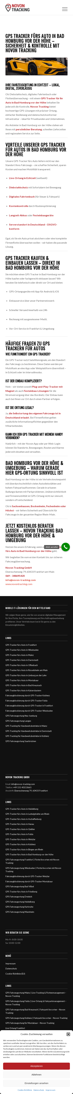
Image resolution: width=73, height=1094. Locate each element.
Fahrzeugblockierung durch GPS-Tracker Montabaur (29, 881)
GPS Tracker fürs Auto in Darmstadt (21, 660)
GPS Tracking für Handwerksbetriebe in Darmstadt (28, 731)
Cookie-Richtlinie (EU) (15, 973)
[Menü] (63, 7)
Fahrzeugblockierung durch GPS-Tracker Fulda (26, 700)
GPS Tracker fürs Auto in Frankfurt (21, 645)
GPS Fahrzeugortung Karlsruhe (19, 907)
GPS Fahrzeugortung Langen (18, 721)
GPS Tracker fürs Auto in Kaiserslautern (23, 690)
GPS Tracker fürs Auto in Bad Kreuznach (23, 685)
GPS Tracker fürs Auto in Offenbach (21, 665)
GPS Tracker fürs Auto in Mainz (19, 655)
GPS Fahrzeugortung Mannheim (19, 912)
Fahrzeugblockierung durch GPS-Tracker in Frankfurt (29, 705)
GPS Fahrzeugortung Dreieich (18, 896)
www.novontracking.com (18, 583)
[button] (68, 1034)
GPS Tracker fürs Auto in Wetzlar (20, 839)
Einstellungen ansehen (36, 1083)
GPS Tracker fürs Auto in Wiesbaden (22, 650)
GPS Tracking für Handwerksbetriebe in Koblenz (27, 736)
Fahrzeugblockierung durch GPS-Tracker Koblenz (27, 695)
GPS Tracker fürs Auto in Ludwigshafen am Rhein (27, 814)
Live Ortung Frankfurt (15, 1028)
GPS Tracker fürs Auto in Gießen (20, 829)
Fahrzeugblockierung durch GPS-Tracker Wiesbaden (29, 711)
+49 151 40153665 (22, 787)
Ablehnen (36, 1074)
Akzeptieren (36, 1066)
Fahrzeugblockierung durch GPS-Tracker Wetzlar (27, 876)
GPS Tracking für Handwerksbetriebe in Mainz (26, 726)
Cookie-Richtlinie (25, 1090)
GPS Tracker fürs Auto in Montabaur (22, 680)
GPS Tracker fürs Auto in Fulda (19, 834)
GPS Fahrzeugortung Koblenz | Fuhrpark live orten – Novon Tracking (36, 1018)
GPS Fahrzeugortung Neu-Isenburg (21, 716)
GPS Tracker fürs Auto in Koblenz (20, 844)
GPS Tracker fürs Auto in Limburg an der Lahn (25, 675)
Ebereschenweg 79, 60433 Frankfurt (31, 790)
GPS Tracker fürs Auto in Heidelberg (21, 809)
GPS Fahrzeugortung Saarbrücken (20, 741)
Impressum (50, 1090)
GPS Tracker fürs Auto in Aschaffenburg (23, 819)
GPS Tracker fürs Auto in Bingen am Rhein (24, 849)
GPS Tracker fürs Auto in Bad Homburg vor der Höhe (29, 854)
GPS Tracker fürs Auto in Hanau (19, 824)
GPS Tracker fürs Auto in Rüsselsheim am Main (26, 670)
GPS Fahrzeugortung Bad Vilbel (19, 886)
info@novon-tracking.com (20, 579)
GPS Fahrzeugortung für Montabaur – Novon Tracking (29, 1023)
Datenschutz (39, 1090)
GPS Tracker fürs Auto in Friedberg (21, 891)
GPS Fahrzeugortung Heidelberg (20, 902)
